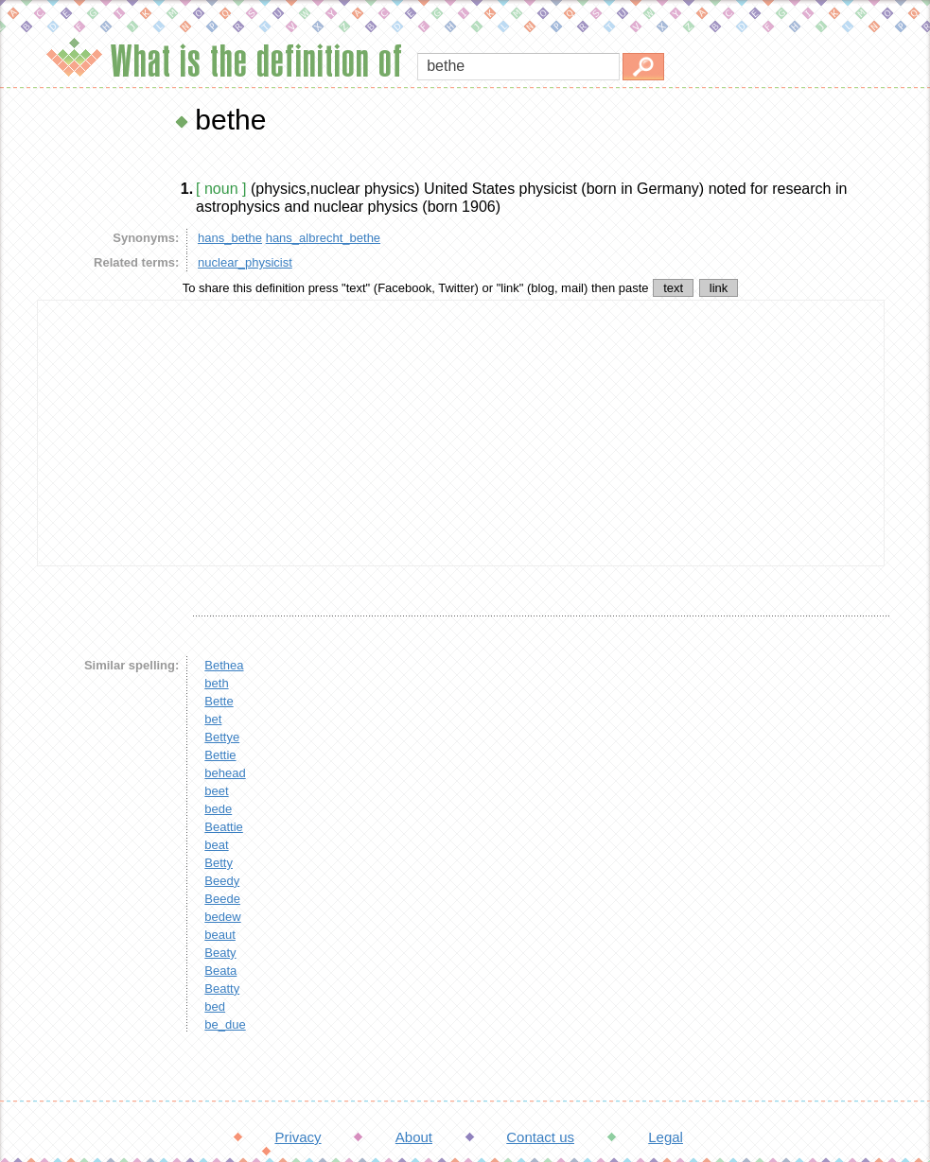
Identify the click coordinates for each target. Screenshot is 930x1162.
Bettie (220, 755)
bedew (222, 917)
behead (224, 773)
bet (212, 719)
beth (216, 683)
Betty (218, 863)
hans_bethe (230, 238)
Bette (218, 701)
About (413, 1137)
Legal (665, 1137)
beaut (220, 935)
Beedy (221, 881)
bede (218, 809)
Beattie (223, 827)
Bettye (221, 737)
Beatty (221, 988)
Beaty (220, 952)
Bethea (223, 665)
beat (216, 845)
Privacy (297, 1137)
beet (216, 791)
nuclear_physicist (245, 262)
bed (214, 1006)
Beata (220, 970)
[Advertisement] (461, 433)
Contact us (540, 1137)
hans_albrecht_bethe (323, 238)
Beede (222, 899)
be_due (224, 1024)
